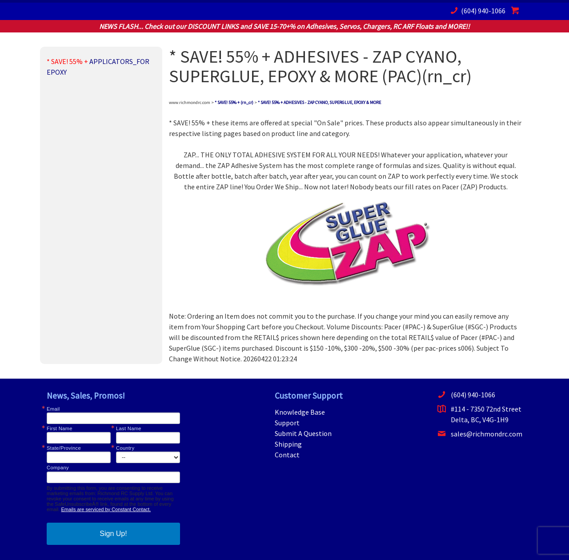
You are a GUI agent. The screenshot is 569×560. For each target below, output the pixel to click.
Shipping (288, 444)
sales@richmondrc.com (479, 433)
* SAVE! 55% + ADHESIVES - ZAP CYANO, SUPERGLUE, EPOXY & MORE (319, 102)
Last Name (128, 428)
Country (125, 448)
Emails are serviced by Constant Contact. (106, 509)
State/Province (64, 448)
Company (58, 467)
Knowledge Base (300, 412)
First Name (59, 428)
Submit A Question (303, 433)
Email (53, 409)
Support (287, 422)
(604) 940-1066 (476, 10)
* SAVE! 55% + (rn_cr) (234, 102)
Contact (287, 454)
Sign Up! (113, 533)
